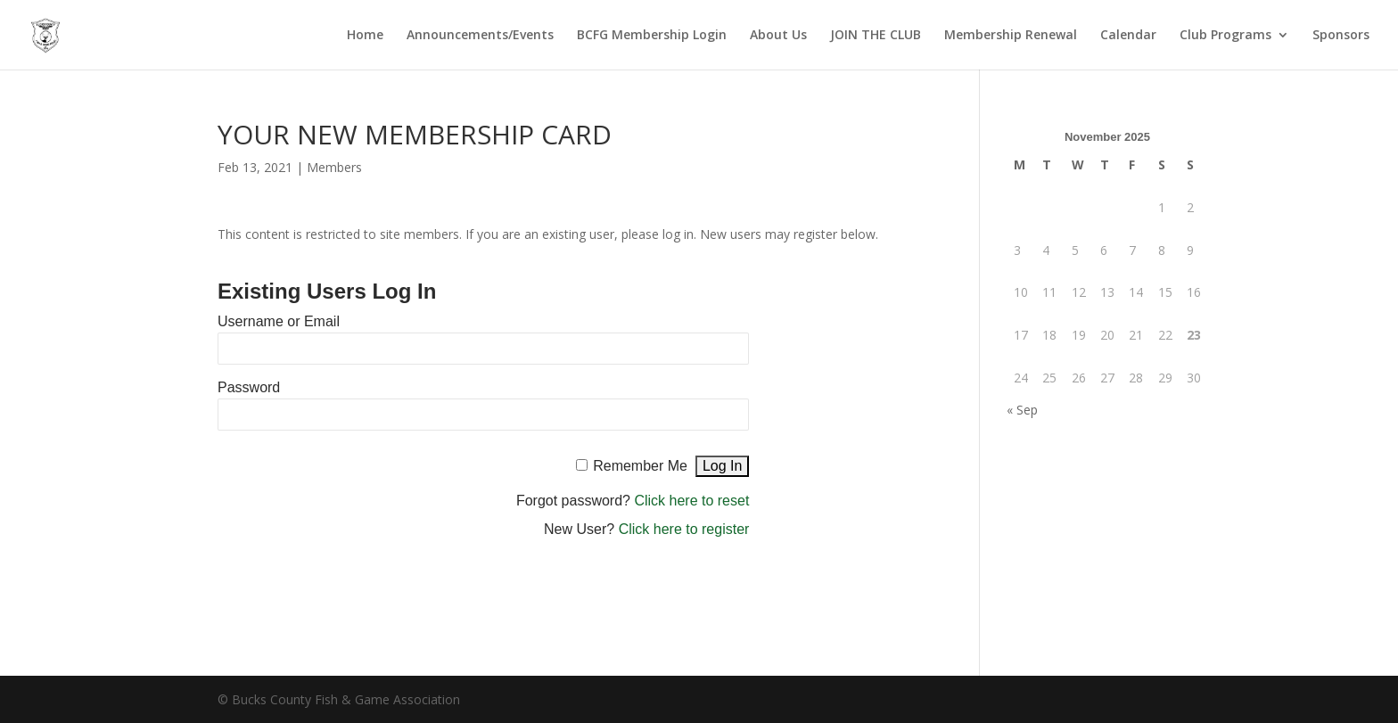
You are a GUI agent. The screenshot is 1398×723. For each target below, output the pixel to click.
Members (334, 167)
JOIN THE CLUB (875, 36)
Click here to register (684, 529)
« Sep (1022, 409)
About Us (778, 36)
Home (365, 36)
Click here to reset (691, 500)
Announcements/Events (480, 36)
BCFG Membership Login (652, 36)
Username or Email (279, 321)
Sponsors (1340, 36)
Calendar (1128, 36)
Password (249, 387)
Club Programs (1225, 36)
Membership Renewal (1010, 36)
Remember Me (640, 465)
